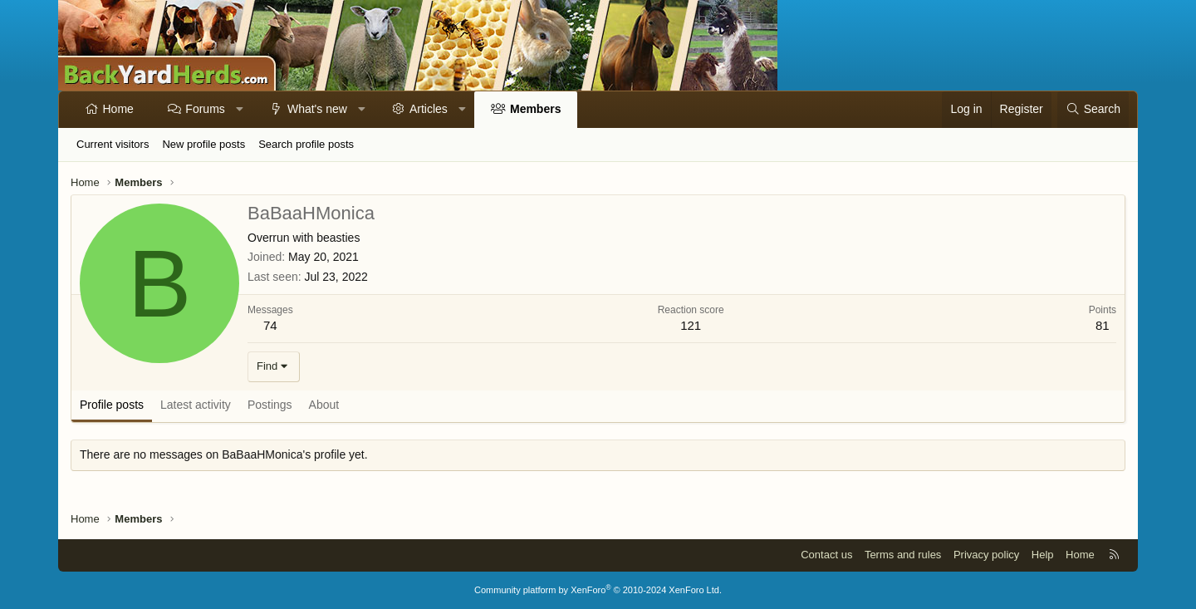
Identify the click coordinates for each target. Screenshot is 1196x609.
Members (535, 108)
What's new (317, 108)
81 (1103, 325)
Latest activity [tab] (195, 404)
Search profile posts (306, 144)
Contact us (826, 554)
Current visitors (112, 144)
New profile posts (203, 144)
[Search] (1093, 109)
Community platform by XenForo (598, 590)
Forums (204, 108)
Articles (428, 108)
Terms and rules (903, 554)
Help (1043, 554)
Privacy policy (986, 554)
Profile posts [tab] (112, 404)
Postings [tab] (270, 404)
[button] (239, 109)
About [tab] (324, 404)
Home (118, 108)
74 (270, 325)
